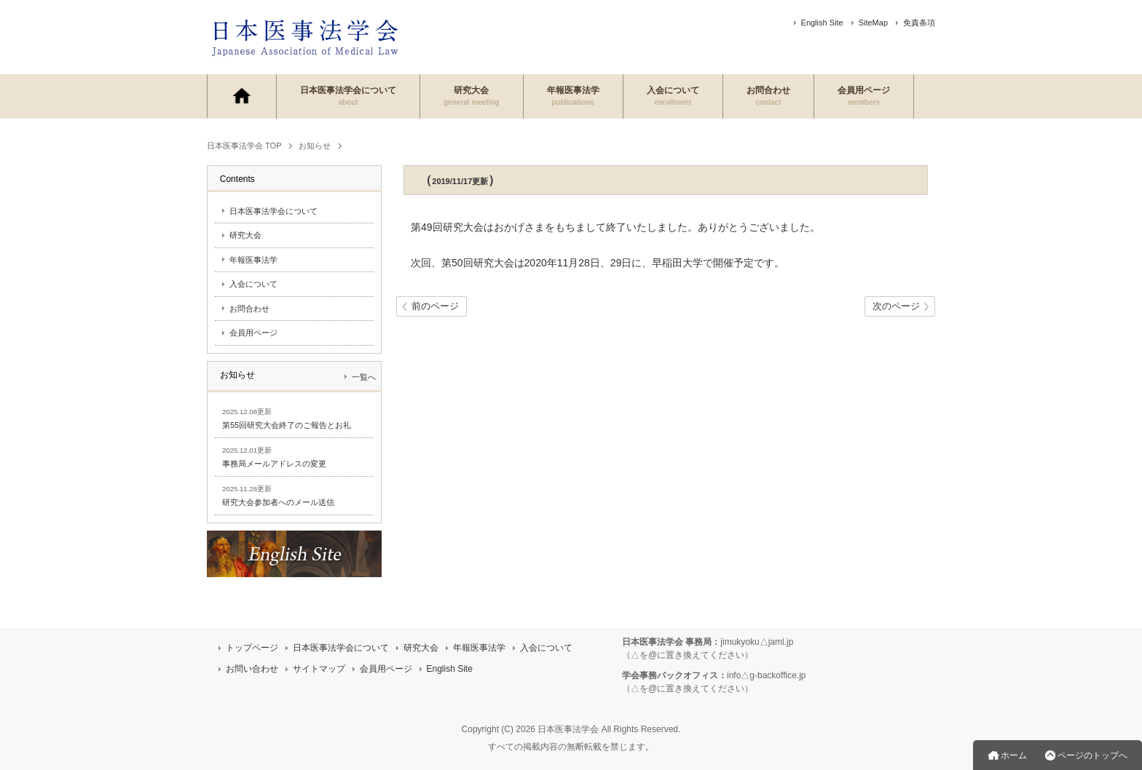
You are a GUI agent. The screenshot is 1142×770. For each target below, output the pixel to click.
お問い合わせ (252, 669)
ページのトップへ (1092, 755)
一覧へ (364, 377)
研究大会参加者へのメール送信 (278, 502)
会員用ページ (864, 95)
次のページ (896, 307)
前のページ (435, 307)
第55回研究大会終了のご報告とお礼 (286, 425)
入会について (673, 95)
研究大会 (472, 95)
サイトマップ (319, 669)
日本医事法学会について (348, 95)
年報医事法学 (573, 95)
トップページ (252, 648)
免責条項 (919, 22)
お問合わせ (768, 95)
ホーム (1014, 755)
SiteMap (873, 22)
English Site (822, 22)
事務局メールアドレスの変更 (274, 463)
